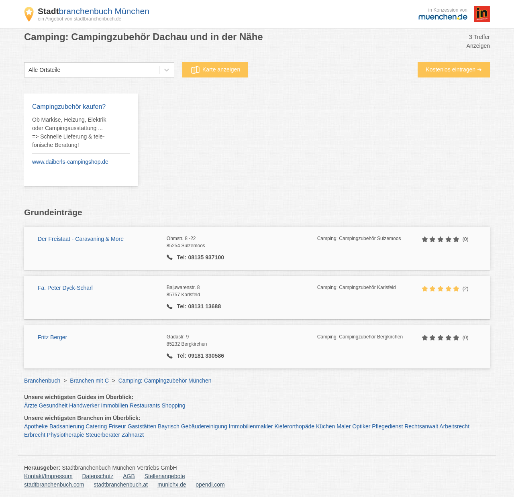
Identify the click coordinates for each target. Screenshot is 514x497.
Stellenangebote (165, 476)
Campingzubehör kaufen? (69, 106)
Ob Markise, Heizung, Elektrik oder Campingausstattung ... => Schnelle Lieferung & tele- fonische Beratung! (69, 132)
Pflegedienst (387, 426)
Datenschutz (98, 476)
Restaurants (145, 405)
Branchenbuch (42, 380)
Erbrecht (34, 435)
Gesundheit (53, 405)
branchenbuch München (93, 11)
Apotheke (36, 426)
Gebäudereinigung (204, 426)
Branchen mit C (89, 380)
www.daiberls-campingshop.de (70, 162)
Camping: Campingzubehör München (165, 380)
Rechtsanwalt (421, 426)
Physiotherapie (65, 435)
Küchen (325, 426)
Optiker (361, 426)
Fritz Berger (52, 337)
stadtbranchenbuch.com (54, 484)
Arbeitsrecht (454, 426)
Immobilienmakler (251, 426)
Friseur (117, 426)
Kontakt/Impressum (48, 476)
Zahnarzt (133, 435)
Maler (344, 426)
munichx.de (171, 484)
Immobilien (114, 405)
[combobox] (28, 70)
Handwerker (84, 405)
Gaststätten (142, 426)
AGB (129, 476)
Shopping (173, 405)
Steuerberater (103, 435)
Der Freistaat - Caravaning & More (81, 239)
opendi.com (210, 484)
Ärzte (30, 405)
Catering (96, 426)
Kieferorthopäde (294, 426)
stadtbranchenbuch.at (121, 484)
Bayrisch (168, 426)
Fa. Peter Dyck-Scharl (65, 288)
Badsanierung (66, 426)
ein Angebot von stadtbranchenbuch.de (79, 19)
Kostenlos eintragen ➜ (454, 69)
